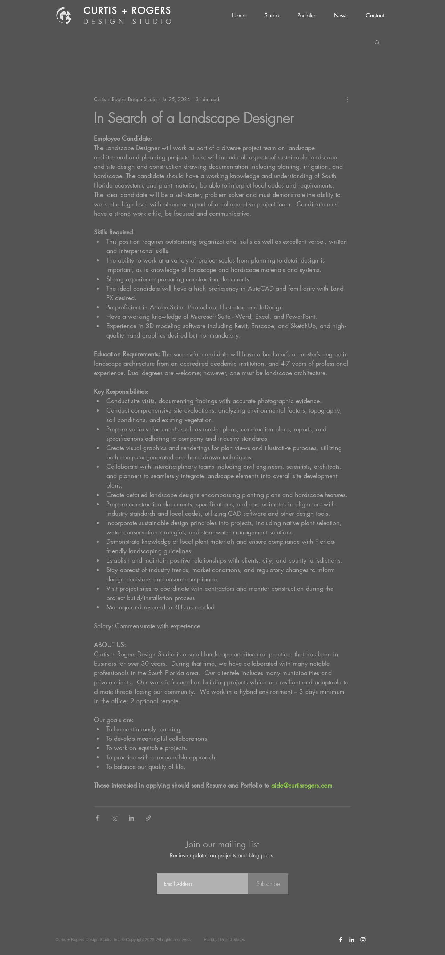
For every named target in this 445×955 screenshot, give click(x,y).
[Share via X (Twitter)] (114, 818)
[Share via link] (148, 818)
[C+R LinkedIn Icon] (351, 939)
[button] (377, 42)
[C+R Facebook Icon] (340, 939)
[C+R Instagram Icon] (362, 939)
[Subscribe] (268, 883)
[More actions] (347, 99)
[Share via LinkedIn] (131, 818)
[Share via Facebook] (97, 818)
